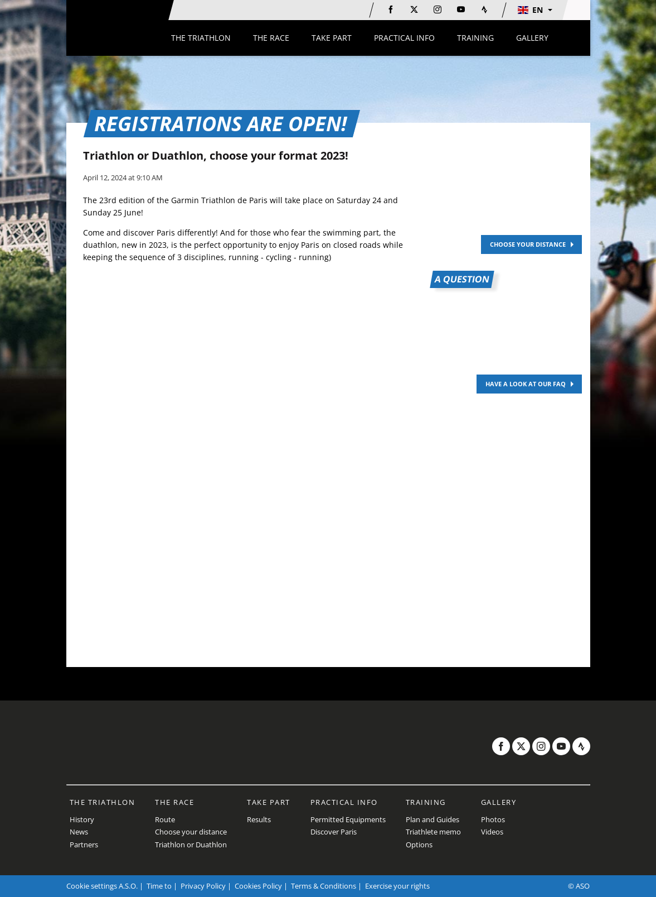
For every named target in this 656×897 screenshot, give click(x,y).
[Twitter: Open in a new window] (414, 9)
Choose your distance (191, 832)
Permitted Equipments (348, 819)
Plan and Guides (432, 819)
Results (259, 819)
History (82, 819)
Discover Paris (333, 832)
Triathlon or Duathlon (191, 845)
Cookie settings (91, 886)
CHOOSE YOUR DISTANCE (528, 244)
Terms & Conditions (323, 886)
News (79, 832)
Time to (159, 886)
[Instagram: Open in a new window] (437, 9)
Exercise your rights (397, 886)
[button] (534, 10)
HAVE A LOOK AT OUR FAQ (525, 384)
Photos (493, 819)
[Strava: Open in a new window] (484, 9)
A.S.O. (128, 886)
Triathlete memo (433, 832)
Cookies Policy (258, 886)
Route (165, 819)
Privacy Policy (203, 886)
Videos (492, 832)
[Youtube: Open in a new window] (461, 9)
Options (419, 845)
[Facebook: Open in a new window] (390, 9)
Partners (84, 845)
